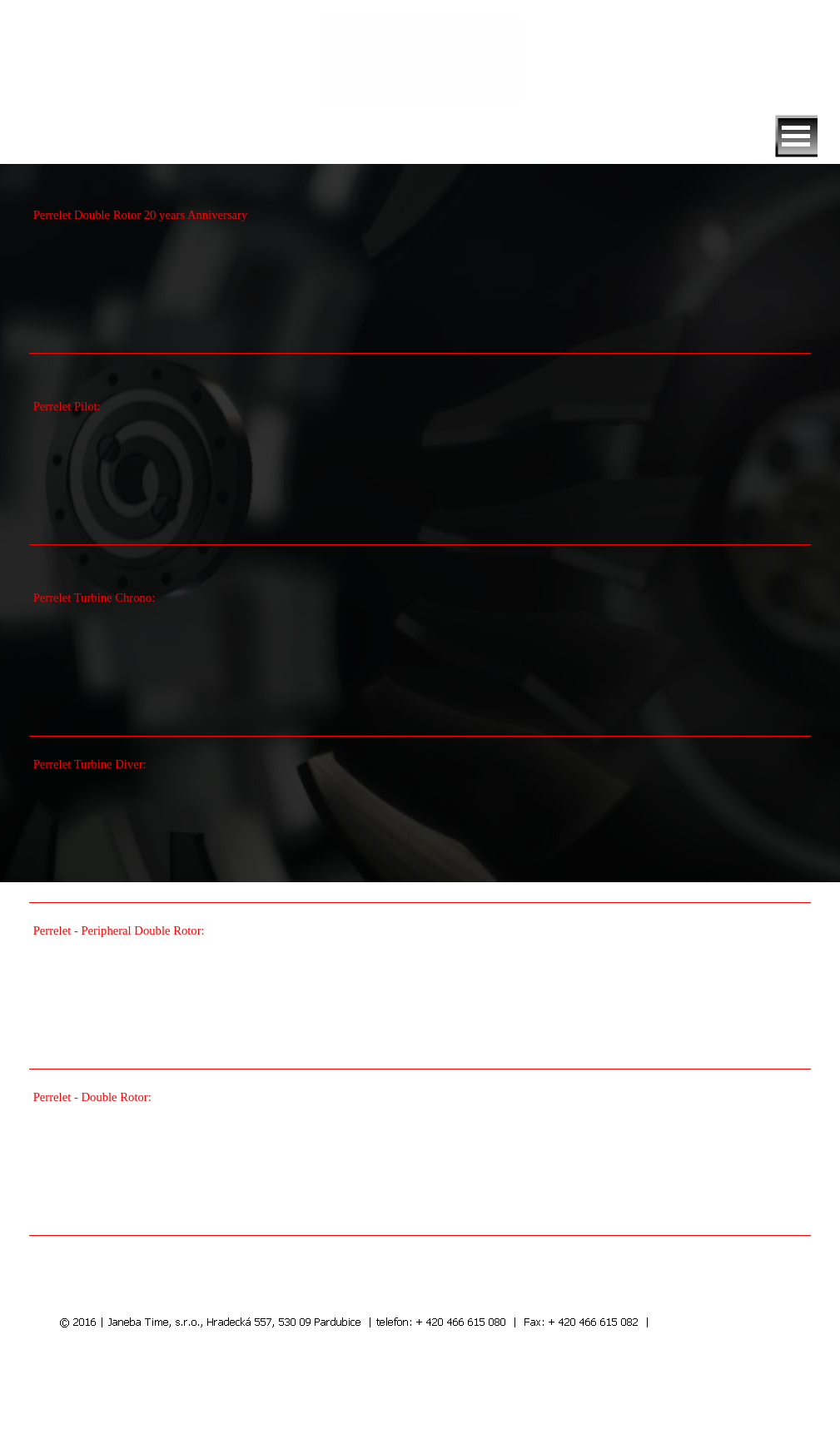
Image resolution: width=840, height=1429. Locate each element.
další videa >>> (686, 1274)
